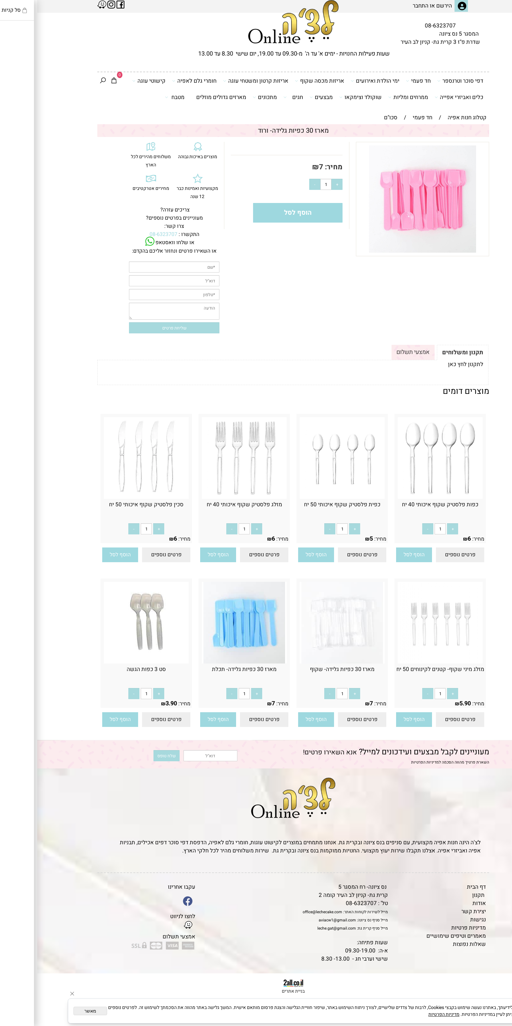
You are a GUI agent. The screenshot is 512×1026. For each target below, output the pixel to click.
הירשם (407, 6)
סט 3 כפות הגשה (109, 669)
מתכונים (228, 97)
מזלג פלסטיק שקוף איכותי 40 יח (207, 504)
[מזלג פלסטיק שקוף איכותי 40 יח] (207, 497)
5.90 (428, 703)
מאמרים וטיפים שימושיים (419, 936)
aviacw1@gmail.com (300, 920)
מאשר (53, 1011)
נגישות (441, 920)
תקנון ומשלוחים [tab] (425, 352)
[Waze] (497, 996)
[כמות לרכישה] (288, 184)
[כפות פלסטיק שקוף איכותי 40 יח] (403, 497)
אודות (442, 903)
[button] (376, 555)
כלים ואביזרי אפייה (421, 97)
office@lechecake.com (285, 912)
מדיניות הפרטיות (388, 762)
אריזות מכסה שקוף (282, 81)
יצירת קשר (436, 911)
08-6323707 (403, 26)
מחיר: (295, 167)
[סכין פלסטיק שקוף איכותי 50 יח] (109, 497)
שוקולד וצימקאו (323, 97)
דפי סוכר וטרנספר (423, 81)
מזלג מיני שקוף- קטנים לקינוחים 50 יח (403, 669)
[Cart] (76, 81)
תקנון (441, 895)
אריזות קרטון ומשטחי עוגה (218, 81)
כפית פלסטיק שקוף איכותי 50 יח (305, 504)
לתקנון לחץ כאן (428, 364)
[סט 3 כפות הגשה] (109, 662)
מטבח (137, 97)
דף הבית (439, 887)
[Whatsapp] (497, 1011)
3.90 (134, 703)
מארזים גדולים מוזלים (184, 97)
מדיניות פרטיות (431, 928)
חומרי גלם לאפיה (157, 81)
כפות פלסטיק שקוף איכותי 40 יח (403, 504)
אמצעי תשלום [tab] (375, 352)
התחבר (383, 6)
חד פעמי (381, 81)
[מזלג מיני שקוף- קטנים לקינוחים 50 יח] (403, 662)
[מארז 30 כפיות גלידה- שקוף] (305, 662)
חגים (256, 97)
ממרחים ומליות (371, 97)
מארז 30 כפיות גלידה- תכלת (207, 669)
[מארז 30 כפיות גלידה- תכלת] (207, 662)
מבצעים (284, 97)
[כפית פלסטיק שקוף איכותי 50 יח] (305, 497)
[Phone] (497, 981)
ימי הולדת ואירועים (337, 81)
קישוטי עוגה (111, 81)
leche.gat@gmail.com (299, 928)
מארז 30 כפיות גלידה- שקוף (305, 669)
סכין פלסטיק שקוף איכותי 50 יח (109, 504)
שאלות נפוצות (432, 944)
